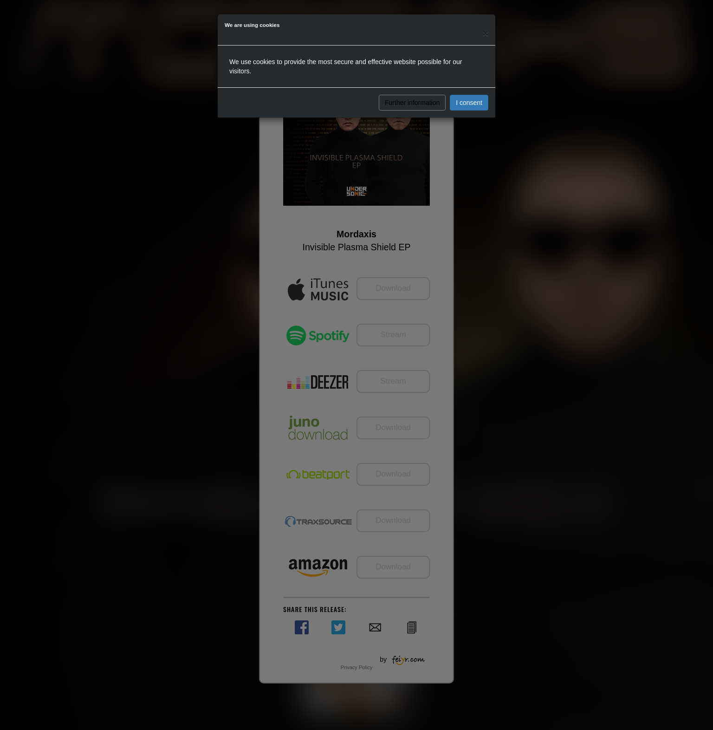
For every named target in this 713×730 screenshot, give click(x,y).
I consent (469, 102)
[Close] (485, 33)
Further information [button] (412, 102)
